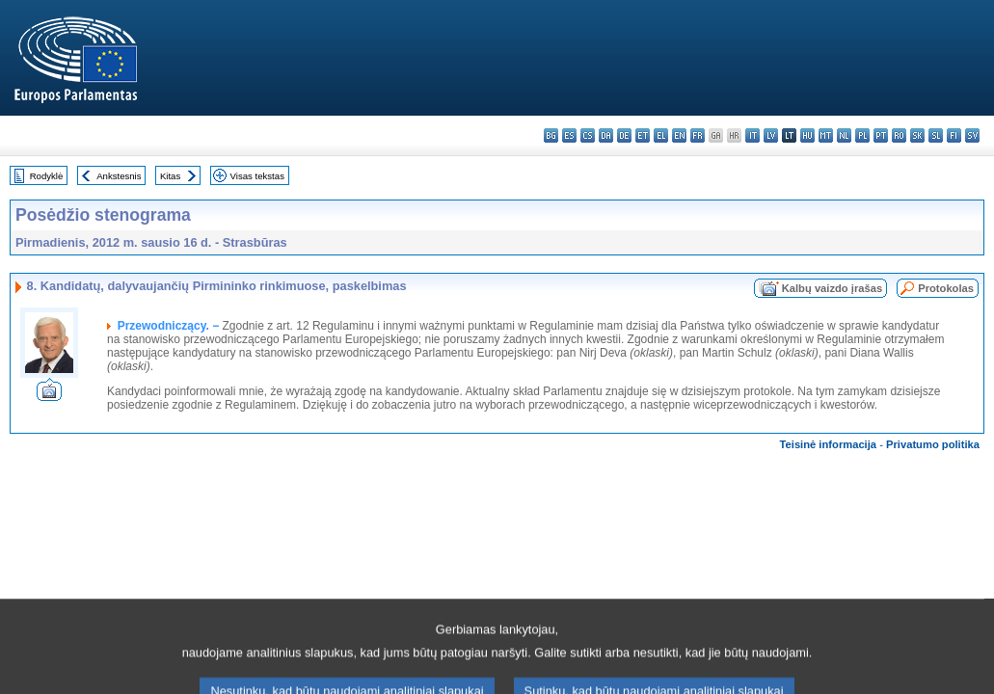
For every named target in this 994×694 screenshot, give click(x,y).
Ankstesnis (118, 176)
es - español (569, 135)
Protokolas (946, 288)
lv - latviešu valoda (771, 135)
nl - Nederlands (844, 135)
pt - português (880, 135)
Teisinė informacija (828, 444)
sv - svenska (972, 135)
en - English (679, 135)
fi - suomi (954, 135)
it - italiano (752, 135)
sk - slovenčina (917, 135)
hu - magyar (807, 135)
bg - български (551, 135)
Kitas (170, 176)
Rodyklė (47, 176)
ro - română (899, 135)
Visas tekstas (257, 176)
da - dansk (606, 135)
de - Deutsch (624, 135)
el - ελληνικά (661, 135)
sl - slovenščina (935, 135)
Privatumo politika (933, 444)
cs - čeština (587, 135)
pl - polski (862, 135)
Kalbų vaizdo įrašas (832, 288)
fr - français (697, 135)
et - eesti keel (642, 135)
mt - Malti (826, 135)
